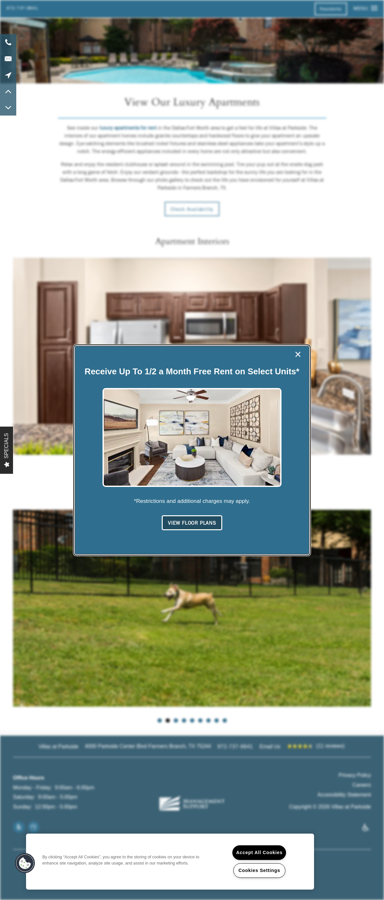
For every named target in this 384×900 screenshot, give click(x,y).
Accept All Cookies (259, 852)
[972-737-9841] (8, 42)
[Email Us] (8, 58)
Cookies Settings (259, 870)
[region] (170, 862)
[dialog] (192, 450)
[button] (192, 523)
